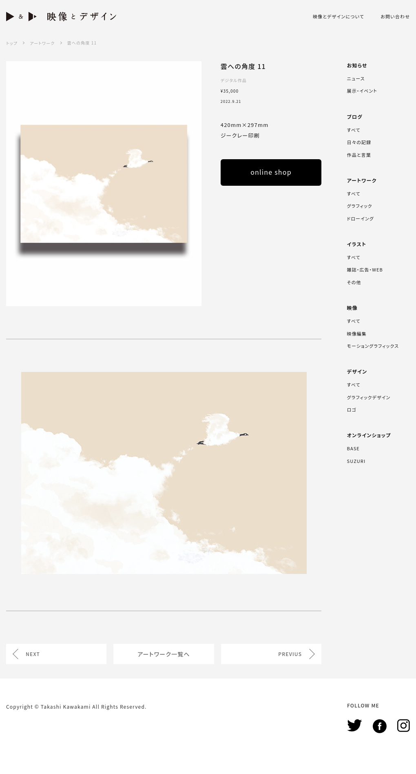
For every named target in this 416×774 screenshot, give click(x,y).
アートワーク (42, 43)
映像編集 (357, 333)
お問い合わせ (395, 16)
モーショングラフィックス (373, 346)
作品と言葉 (359, 155)
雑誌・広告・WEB (365, 269)
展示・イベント (362, 90)
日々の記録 (359, 142)
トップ (12, 43)
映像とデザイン (61, 16)
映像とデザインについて (338, 16)
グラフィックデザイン (369, 397)
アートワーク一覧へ (163, 654)
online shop (271, 172)
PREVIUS (290, 653)
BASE (353, 448)
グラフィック (359, 206)
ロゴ (351, 409)
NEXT (33, 653)
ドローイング (360, 218)
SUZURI (356, 461)
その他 (354, 282)
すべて (354, 130)
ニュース (356, 78)
